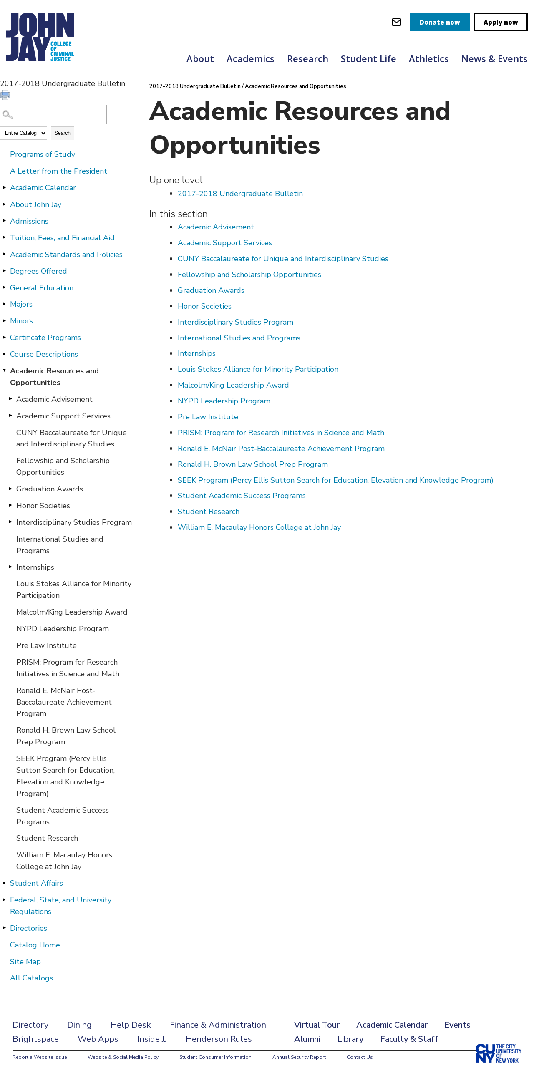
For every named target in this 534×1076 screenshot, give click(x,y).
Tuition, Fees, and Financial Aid (62, 238)
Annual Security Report (299, 1057)
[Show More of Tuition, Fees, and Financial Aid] (4, 237)
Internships (35, 567)
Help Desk (131, 1025)
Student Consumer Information (215, 1057)
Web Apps (98, 1039)
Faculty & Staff (409, 1039)
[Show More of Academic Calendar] (4, 187)
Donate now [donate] (440, 22)
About (200, 58)
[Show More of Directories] (4, 928)
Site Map (25, 962)
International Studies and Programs (59, 545)
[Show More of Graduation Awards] (10, 488)
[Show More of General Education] (4, 287)
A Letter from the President (58, 171)
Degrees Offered (38, 271)
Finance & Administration (218, 1025)
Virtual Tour (317, 1025)
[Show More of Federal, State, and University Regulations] (4, 899)
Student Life (368, 58)
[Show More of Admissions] (4, 221)
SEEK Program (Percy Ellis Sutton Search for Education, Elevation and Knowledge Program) (65, 776)
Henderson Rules (219, 1039)
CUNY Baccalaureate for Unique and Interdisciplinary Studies (71, 438)
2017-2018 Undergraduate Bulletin (195, 86)
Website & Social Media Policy (123, 1057)
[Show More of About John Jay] (4, 204)
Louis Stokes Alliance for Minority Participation (73, 589)
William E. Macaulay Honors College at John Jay (64, 861)
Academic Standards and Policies (66, 254)
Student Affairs (36, 883)
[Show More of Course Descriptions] (4, 354)
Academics (251, 58)
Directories (28, 928)
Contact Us (360, 1057)
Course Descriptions (44, 354)
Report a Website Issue (40, 1057)
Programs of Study (42, 154)
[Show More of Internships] (10, 567)
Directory (30, 1025)
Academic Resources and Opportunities (54, 377)
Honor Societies (43, 506)
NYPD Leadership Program (62, 629)
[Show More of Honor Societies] (10, 505)
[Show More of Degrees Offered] (4, 271)
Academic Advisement (54, 399)
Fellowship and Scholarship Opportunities (63, 466)
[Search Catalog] (53, 114)
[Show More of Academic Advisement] (10, 399)
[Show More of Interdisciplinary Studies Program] (10, 522)
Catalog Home (35, 945)
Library (350, 1039)
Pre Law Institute (46, 645)
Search (63, 133)
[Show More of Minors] (4, 320)
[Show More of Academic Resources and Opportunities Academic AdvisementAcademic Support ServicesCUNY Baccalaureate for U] (4, 370)
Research (307, 58)
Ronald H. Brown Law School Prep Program (66, 736)
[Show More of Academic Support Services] (10, 415)
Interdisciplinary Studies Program (74, 522)
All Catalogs (31, 978)
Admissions (29, 221)
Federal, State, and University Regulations (60, 906)
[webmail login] (396, 22)
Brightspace (36, 1039)
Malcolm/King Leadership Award (72, 612)
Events (457, 1025)
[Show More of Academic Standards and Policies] (4, 254)
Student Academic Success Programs (62, 816)
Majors (21, 304)
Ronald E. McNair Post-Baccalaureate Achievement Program (64, 702)
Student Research (47, 838)
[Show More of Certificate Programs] (4, 337)
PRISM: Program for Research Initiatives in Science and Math (67, 668)
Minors (21, 321)
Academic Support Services (63, 416)
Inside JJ (152, 1039)
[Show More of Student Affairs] (4, 883)
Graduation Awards (49, 489)
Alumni (307, 1039)
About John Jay (35, 204)
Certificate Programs (45, 338)
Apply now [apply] (501, 22)
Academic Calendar (43, 188)
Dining (79, 1025)
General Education (41, 288)
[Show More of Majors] (4, 304)
